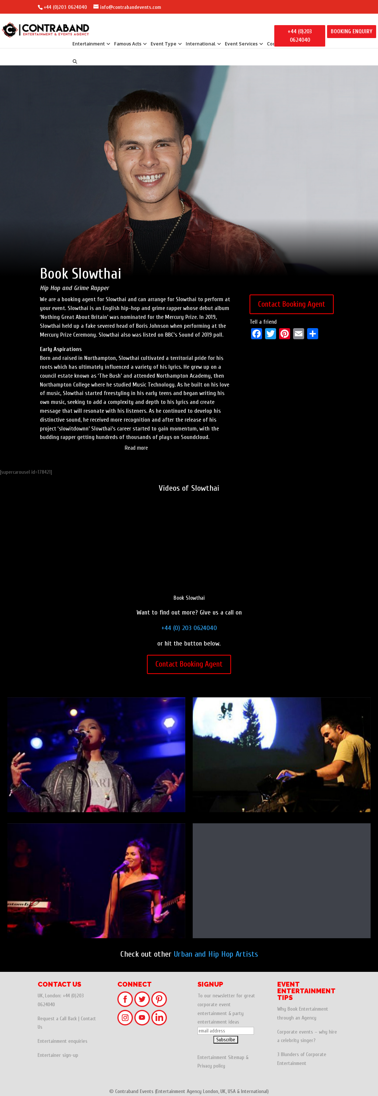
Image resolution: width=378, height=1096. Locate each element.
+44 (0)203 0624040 (65, 7)
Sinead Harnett (96, 882)
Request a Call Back (57, 1018)
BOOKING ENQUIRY (351, 31)
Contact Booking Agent (291, 304)
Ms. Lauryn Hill (96, 756)
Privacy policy (211, 1066)
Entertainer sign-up (58, 1055)
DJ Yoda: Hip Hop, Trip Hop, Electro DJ (282, 756)
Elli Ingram (282, 882)
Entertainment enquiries (62, 1041)
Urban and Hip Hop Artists (216, 954)
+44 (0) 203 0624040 (189, 628)
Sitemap (236, 1057)
